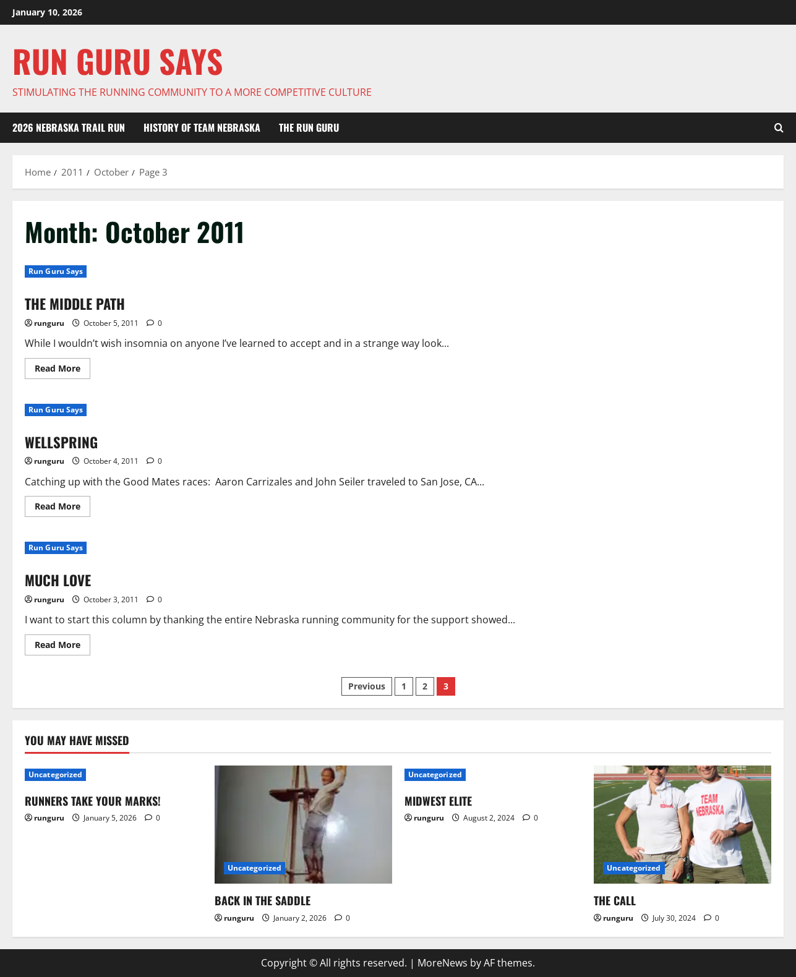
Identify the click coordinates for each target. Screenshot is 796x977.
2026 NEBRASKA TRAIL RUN (68, 127)
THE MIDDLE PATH (78, 303)
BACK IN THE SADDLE (262, 900)
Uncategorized (55, 774)
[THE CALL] (682, 825)
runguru (49, 322)
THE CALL (615, 900)
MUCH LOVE (60, 579)
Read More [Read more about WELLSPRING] (62, 508)
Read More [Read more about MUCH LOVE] (62, 646)
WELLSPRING (63, 441)
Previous (366, 686)
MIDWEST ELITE (438, 801)
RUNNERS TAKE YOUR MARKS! (93, 801)
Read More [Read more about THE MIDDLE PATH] (62, 369)
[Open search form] (779, 128)
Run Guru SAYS (117, 60)
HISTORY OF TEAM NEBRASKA (201, 127)
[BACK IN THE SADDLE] (303, 825)
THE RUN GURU (309, 127)
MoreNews (442, 963)
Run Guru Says (55, 271)
